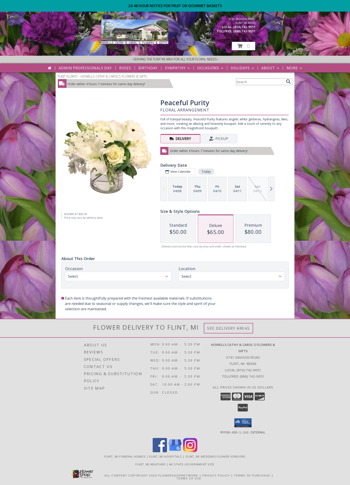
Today (206, 171)
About (270, 68)
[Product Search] (260, 82)
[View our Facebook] (160, 451)
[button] (243, 46)
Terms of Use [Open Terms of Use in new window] (189, 478)
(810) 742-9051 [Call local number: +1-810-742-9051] (244, 27)
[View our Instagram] (190, 451)
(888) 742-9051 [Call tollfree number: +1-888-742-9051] (244, 31)
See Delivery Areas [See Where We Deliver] (228, 328)
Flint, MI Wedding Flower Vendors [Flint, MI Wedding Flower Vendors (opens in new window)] (216, 456)
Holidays (243, 68)
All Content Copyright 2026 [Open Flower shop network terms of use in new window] (130, 475)
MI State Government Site (191, 464)
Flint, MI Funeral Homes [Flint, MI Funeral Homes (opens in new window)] (125, 456)
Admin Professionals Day (85, 68)
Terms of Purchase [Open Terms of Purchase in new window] (252, 475)
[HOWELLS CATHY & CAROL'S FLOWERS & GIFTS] (134, 43)
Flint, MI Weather (150, 464)
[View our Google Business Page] (175, 451)
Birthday (148, 68)
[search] (288, 81)
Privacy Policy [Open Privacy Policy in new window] (216, 475)
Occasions (210, 68)
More (295, 68)
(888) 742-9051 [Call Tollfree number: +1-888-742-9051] (252, 376)
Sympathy (178, 68)
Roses (125, 68)
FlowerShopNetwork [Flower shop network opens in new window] (178, 475)
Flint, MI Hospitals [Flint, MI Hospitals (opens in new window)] (165, 456)
